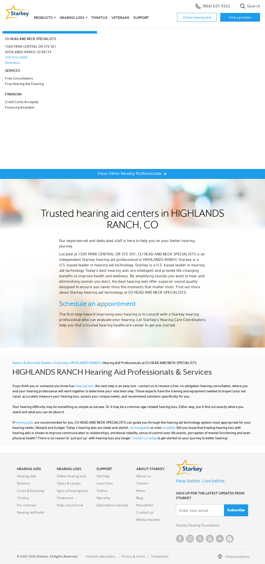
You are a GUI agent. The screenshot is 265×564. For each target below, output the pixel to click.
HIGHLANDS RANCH (85, 363)
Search (250, 6)
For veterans (26, 505)
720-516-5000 (16, 57)
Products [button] (43, 18)
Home (17, 363)
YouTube (210, 539)
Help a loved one (70, 505)
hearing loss (84, 386)
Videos (101, 491)
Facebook (180, 539)
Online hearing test (197, 17)
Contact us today (144, 438)
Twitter (200, 539)
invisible (169, 427)
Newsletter (144, 505)
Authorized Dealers (38, 363)
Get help (103, 476)
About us (143, 476)
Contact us (144, 512)
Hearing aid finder (31, 512)
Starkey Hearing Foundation (198, 525)
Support (141, 18)
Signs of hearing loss (72, 491)
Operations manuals (112, 505)
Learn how (104, 483)
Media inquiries (148, 520)
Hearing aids (26, 476)
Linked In (220, 539)
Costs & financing (30, 491)
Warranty (103, 498)
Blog (139, 498)
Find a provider (240, 17)
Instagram (190, 539)
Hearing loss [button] (72, 18)
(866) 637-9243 (212, 6)
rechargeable (140, 427)
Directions (12, 62)
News (140, 491)
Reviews (23, 483)
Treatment (65, 498)
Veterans (120, 18)
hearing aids (24, 422)
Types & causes (69, 483)
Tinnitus (99, 18)
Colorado (62, 363)
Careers (142, 483)
